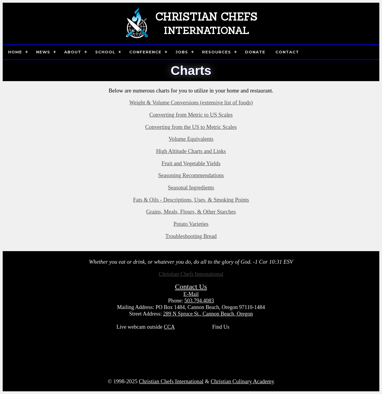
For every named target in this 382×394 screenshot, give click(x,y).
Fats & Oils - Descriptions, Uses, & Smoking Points (191, 200)
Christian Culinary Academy (242, 381)
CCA (169, 327)
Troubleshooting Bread (191, 236)
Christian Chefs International (191, 274)
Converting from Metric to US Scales (190, 115)
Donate (255, 52)
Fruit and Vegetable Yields (190, 163)
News (43, 52)
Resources (216, 52)
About (72, 52)
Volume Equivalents (191, 139)
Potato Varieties (190, 224)
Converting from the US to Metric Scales (191, 127)
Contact (287, 52)
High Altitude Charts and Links (191, 151)
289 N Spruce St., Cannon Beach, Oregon (208, 314)
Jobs (181, 52)
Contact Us (191, 287)
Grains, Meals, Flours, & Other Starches (191, 211)
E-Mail (191, 294)
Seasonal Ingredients (191, 187)
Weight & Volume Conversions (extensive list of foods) (191, 102)
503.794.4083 (199, 301)
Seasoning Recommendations (191, 175)
